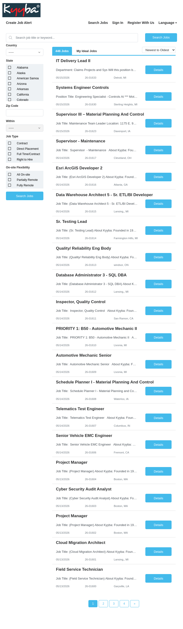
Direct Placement (28, 149)
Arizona (22, 84)
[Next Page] (134, 603)
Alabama (22, 67)
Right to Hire (25, 159)
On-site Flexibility (18, 167)
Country (11, 45)
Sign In (117, 23)
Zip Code (12, 106)
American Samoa (28, 78)
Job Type (12, 136)
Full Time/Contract (28, 154)
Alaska (21, 73)
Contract (22, 143)
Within (10, 121)
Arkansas (23, 89)
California (23, 94)
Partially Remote (27, 180)
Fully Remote (25, 185)
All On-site (23, 174)
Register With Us (140, 23)
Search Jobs (98, 23)
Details (158, 70)
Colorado (23, 100)
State (9, 60)
